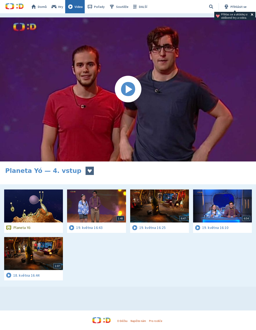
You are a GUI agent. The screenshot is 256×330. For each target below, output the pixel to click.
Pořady (96, 7)
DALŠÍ (139, 7)
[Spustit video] (128, 89)
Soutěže (118, 7)
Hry (57, 7)
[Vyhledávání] (211, 6)
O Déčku (122, 321)
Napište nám (138, 321)
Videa (75, 7)
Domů (39, 7)
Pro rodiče (155, 321)
